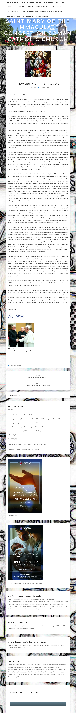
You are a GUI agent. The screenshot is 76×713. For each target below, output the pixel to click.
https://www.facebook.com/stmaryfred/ (20, 602)
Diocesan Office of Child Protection (51, 11)
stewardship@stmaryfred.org (25, 628)
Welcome (9, 7)
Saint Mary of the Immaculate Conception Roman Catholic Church (37, 2)
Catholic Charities (28, 16)
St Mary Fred (44, 87)
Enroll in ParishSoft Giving (30, 11)
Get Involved (20, 7)
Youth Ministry (56, 7)
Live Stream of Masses (13, 16)
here (24, 648)
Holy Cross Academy (13, 11)
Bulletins (30, 7)
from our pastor (15, 366)
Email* (20, 698)
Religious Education (42, 7)
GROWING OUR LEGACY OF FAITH (44, 16)
